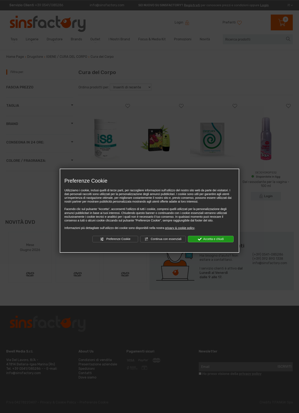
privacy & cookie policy (180, 228)
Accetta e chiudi (211, 239)
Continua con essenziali (163, 239)
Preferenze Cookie (115, 239)
